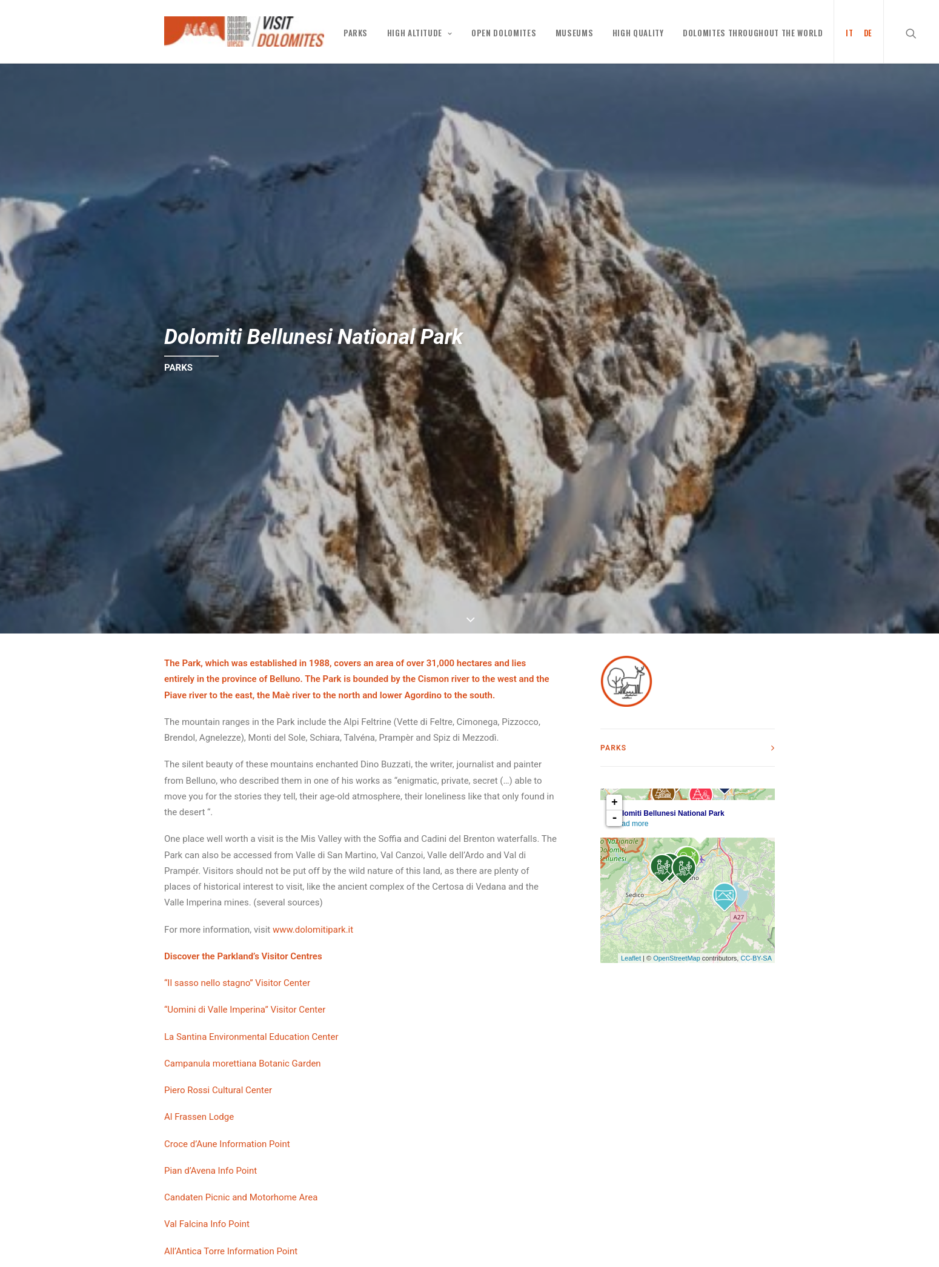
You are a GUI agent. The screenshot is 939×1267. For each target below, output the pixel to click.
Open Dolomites (503, 33)
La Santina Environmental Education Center (251, 1036)
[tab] (687, 747)
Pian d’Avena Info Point (210, 1170)
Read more (630, 823)
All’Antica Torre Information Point (230, 1251)
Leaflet (631, 958)
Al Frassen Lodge (199, 1116)
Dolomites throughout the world (753, 33)
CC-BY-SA (756, 958)
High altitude (420, 33)
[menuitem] (845, 31)
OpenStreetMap (676, 958)
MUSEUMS (575, 33)
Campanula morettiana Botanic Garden (242, 1063)
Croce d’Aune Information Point (227, 1144)
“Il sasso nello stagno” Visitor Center (237, 983)
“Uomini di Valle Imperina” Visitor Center (244, 1009)
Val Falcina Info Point (207, 1224)
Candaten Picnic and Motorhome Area (240, 1197)
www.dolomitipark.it (313, 929)
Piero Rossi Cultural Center (218, 1090)
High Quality (638, 33)
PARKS (355, 33)
